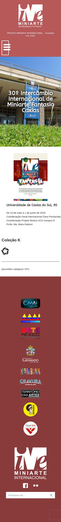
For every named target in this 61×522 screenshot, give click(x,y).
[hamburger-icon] (5, 47)
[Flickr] (35, 485)
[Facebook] (25, 485)
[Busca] (27, 495)
